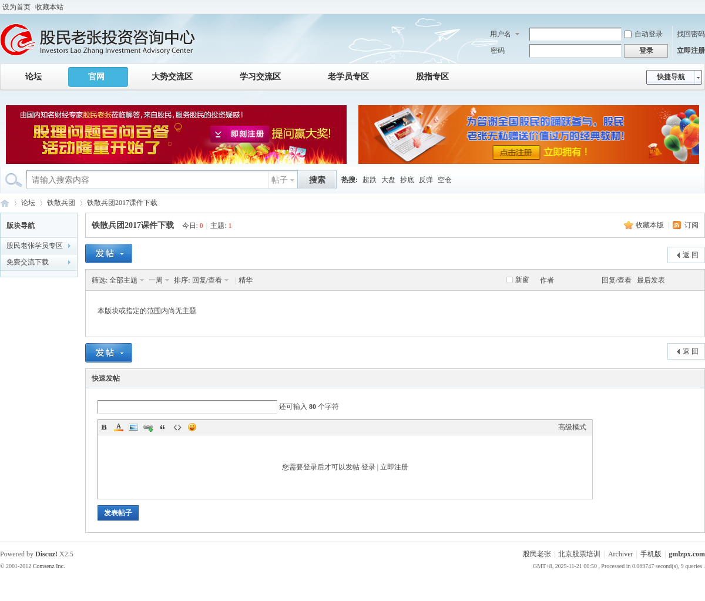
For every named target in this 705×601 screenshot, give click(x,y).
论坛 (33, 76)
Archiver (620, 554)
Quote (163, 427)
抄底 (407, 180)
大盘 (388, 180)
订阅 (691, 225)
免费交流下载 (27, 262)
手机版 (651, 554)
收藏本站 (49, 7)
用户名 (500, 34)
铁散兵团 (61, 203)
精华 (246, 280)
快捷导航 (671, 77)
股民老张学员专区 (34, 245)
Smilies (192, 427)
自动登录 (643, 34)
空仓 (445, 180)
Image (133, 427)
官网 (96, 76)
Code (177, 427)
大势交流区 (172, 76)
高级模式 (572, 427)
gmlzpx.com (687, 554)
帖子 (279, 180)
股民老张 (537, 554)
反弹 (426, 180)
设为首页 (16, 7)
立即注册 (691, 50)
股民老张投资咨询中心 (4, 202)
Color (119, 427)
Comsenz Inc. (49, 566)
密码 (498, 50)
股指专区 (432, 76)
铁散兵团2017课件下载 (122, 203)
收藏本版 (650, 225)
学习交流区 (260, 76)
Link (148, 427)
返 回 (691, 255)
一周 (156, 280)
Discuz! (46, 554)
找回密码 (691, 34)
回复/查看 (207, 280)
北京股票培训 (579, 554)
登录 (368, 467)
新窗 (522, 280)
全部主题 (123, 280)
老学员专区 (348, 76)
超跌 (369, 180)
